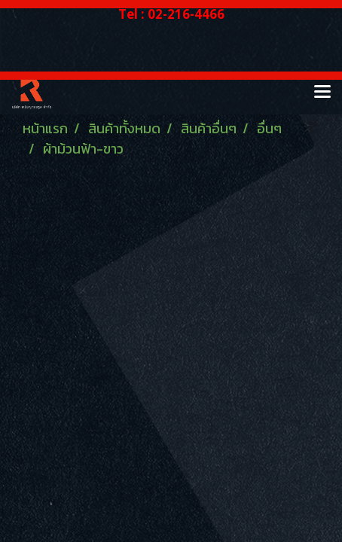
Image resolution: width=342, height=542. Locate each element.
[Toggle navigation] (322, 92)
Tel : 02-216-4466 (171, 14)
